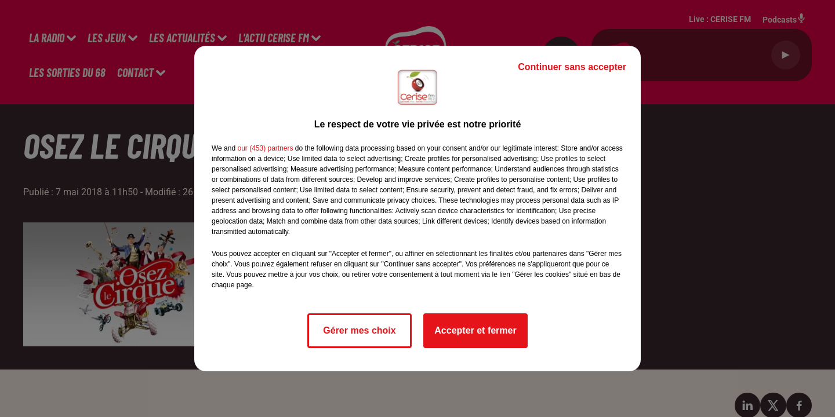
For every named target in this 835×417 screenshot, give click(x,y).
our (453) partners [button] (265, 148)
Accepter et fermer (475, 330)
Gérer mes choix (359, 330)
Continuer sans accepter (572, 67)
